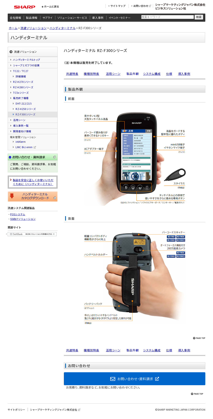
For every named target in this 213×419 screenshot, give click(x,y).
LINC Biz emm (24, 147)
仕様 (169, 74)
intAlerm (21, 141)
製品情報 (31, 18)
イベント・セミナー (120, 18)
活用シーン (113, 74)
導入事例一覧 (20, 125)
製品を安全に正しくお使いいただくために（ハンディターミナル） (33, 182)
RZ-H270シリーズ (23, 81)
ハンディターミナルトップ (26, 59)
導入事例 (98, 18)
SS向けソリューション (23, 219)
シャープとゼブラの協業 (26, 65)
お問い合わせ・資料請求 (135, 379)
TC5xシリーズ (20, 92)
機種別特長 (91, 74)
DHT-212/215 (24, 103)
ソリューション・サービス (72, 18)
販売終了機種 (20, 98)
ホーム (13, 28)
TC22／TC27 (20, 71)
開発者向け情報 (22, 131)
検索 (199, 17)
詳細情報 (21, 76)
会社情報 (15, 18)
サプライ (47, 18)
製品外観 (132, 74)
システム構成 (151, 74)
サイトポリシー (16, 411)
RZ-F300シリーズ (25, 114)
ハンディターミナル (63, 28)
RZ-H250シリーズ (26, 109)
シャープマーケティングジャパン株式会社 (53, 411)
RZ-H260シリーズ (23, 87)
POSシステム (17, 214)
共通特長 (72, 74)
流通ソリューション (33, 28)
